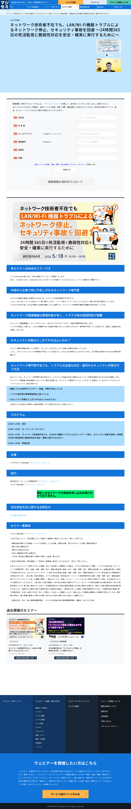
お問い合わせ (106, 721)
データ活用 (39, 723)
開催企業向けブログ (109, 706)
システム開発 (40, 716)
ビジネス (38, 727)
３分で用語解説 (32, 7)
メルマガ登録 (71, 2)
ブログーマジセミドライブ (78, 701)
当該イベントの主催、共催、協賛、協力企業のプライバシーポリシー (59, 164)
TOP (11, 7)
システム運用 (40, 719)
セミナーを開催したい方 (119, 2)
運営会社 (100, 7)
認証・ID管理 (40, 739)
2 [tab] (106, 54)
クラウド (38, 712)
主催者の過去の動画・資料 (25, 658)
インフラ (38, 747)
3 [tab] (108, 54)
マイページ (95, 2)
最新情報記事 (85, 7)
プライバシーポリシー (51, 103)
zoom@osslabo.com (18, 515)
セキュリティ (40, 731)
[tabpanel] (108, 46)
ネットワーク (14, 641)
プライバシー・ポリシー (40, 462)
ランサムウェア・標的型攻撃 (58, 641)
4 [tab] (110, 54)
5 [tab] (112, 54)
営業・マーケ (40, 735)
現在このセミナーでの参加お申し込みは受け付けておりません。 (65, 494)
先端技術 (38, 743)
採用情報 (104, 716)
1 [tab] (105, 54)
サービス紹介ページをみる (65, 794)
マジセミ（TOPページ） (12, 701)
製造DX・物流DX (41, 708)
